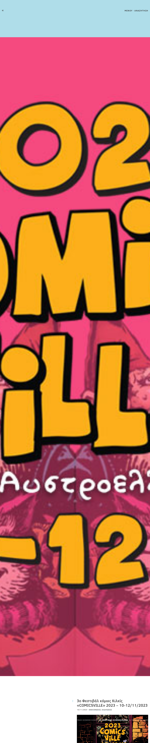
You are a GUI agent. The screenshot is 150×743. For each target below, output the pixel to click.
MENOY (128, 10)
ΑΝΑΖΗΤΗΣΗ (141, 10)
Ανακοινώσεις (95, 709)
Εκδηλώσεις (107, 709)
